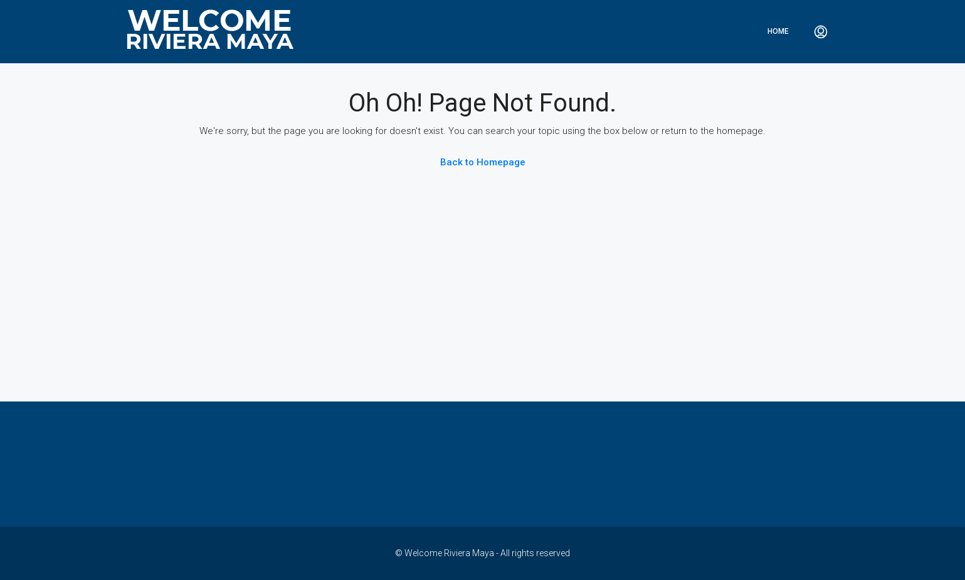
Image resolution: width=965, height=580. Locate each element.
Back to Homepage (482, 162)
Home (778, 31)
